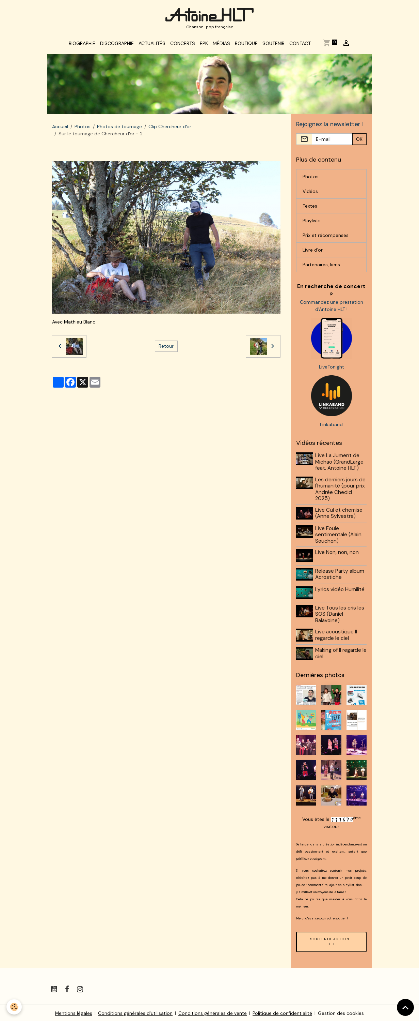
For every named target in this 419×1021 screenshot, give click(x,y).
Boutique (246, 45)
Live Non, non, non (337, 554)
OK (359, 141)
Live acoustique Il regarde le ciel (336, 634)
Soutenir (273, 45)
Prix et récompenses (326, 237)
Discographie (117, 45)
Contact (300, 45)
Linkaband (331, 427)
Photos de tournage (119, 128)
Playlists (312, 223)
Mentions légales (73, 1012)
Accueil (60, 128)
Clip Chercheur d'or (169, 128)
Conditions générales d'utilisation (135, 1012)
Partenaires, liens (321, 267)
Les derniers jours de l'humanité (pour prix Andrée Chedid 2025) (341, 491)
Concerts (182, 45)
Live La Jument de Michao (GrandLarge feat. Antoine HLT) (340, 464)
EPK (204, 45)
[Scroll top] (405, 1007)
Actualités (152, 45)
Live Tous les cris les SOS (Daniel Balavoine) (340, 614)
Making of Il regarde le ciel (338, 652)
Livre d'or (313, 252)
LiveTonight (331, 369)
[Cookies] (14, 1007)
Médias (221, 45)
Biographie (82, 45)
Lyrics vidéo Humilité (340, 589)
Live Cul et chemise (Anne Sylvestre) (339, 515)
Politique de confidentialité (283, 1012)
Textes (310, 208)
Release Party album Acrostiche (340, 575)
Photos (83, 128)
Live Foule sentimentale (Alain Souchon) (339, 536)
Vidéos (310, 193)
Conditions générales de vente (212, 1012)
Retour (166, 348)
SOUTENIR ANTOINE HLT (331, 940)
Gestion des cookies (342, 1012)
